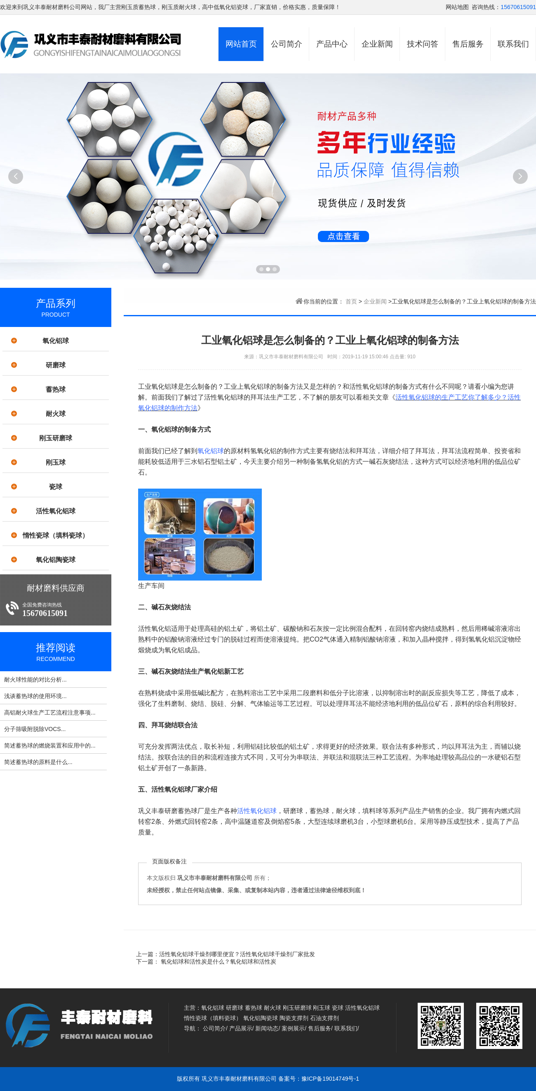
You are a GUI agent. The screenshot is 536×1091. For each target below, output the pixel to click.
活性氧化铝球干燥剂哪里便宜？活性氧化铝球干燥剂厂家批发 (237, 954)
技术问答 (422, 44)
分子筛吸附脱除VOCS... (35, 729)
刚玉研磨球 (55, 438)
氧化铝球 (55, 340)
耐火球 (56, 413)
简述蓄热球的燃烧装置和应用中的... (50, 745)
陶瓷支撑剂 (294, 1018)
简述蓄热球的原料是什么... (38, 762)
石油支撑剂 (324, 1018)
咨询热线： (486, 7)
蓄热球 (56, 389)
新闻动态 (266, 1028)
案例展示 (293, 1028)
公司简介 (286, 44)
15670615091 (518, 7)
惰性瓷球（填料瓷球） (56, 535)
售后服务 (468, 44)
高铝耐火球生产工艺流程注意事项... (50, 712)
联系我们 (513, 44)
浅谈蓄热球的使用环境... (35, 696)
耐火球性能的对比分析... (35, 679)
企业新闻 (377, 44)
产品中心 (332, 44)
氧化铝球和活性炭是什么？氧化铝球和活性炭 (217, 961)
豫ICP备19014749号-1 (330, 1078)
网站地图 (457, 7)
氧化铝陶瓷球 (55, 559)
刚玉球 (56, 462)
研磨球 (56, 365)
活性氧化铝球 (55, 511)
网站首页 (241, 44)
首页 (351, 301)
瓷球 (55, 486)
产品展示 (240, 1028)
